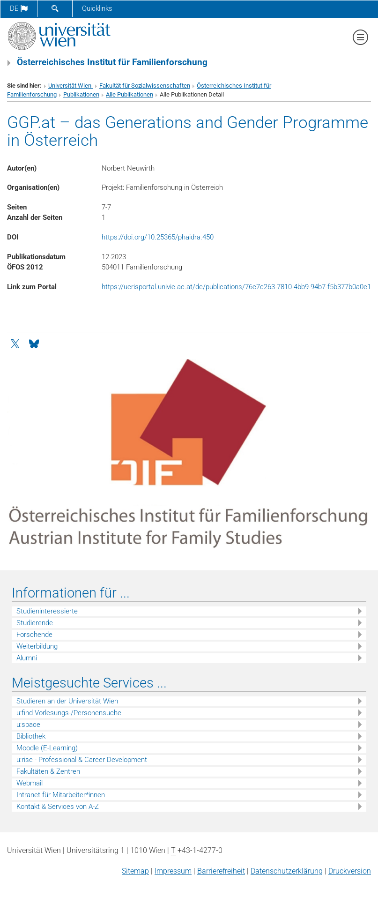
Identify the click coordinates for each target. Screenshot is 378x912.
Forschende (34, 634)
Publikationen (81, 94)
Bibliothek (30, 736)
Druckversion (349, 871)
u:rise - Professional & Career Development (81, 759)
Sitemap (135, 871)
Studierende (34, 623)
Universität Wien (70, 85)
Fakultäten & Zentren (48, 771)
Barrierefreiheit (221, 871)
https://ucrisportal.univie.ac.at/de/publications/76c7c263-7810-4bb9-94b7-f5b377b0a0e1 (236, 287)
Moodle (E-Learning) (47, 748)
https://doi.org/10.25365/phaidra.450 (158, 237)
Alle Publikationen (129, 94)
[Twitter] (16, 343)
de (19, 8)
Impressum (173, 871)
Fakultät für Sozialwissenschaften (144, 85)
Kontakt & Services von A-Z (57, 806)
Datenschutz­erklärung (287, 871)
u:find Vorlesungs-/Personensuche (68, 713)
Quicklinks (97, 8)
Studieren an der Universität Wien (67, 701)
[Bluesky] (34, 343)
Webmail (29, 783)
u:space (28, 724)
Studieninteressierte (47, 611)
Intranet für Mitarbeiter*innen (60, 795)
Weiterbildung (37, 646)
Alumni (26, 658)
